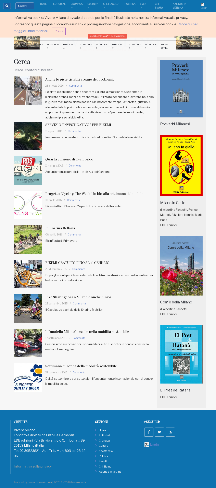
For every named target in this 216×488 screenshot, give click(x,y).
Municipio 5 (85, 46)
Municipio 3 (53, 46)
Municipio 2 (36, 46)
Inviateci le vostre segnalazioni (107, 36)
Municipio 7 (118, 46)
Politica (130, 3)
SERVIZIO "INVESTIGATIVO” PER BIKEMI (80, 124)
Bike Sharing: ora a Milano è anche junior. (80, 296)
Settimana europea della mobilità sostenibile (83, 365)
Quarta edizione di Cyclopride (71, 158)
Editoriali (59, 3)
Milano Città (165, 46)
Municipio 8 (134, 46)
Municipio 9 (151, 46)
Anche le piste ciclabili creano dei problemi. (82, 79)
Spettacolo (110, 3)
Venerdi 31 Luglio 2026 (27, 36)
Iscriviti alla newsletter (187, 36)
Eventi (144, 3)
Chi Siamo (159, 5)
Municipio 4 (69, 46)
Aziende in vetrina (179, 5)
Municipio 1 (20, 46)
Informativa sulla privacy (33, 466)
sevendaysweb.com (40, 482)
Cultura (92, 3)
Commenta (75, 85)
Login (204, 5)
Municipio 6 (102, 46)
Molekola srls (78, 482)
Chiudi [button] (59, 31)
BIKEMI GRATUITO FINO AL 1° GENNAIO (80, 262)
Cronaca (77, 3)
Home (43, 3)
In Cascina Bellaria (61, 227)
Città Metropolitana (188, 46)
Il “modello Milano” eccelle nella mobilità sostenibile (90, 331)
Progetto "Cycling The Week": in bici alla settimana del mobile (98, 193)
